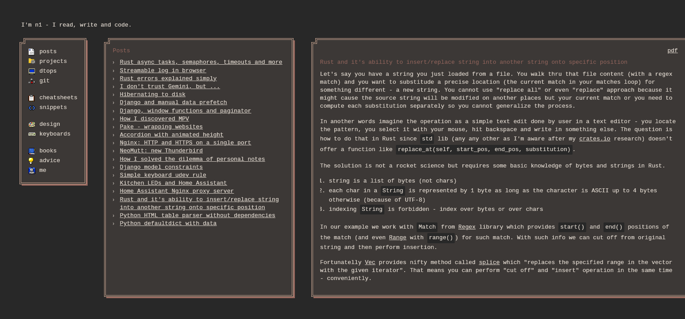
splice (489, 263)
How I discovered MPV (154, 119)
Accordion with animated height (172, 135)
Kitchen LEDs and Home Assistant (173, 183)
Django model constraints (161, 167)
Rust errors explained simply (168, 79)
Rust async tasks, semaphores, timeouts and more (201, 62)
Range (397, 238)
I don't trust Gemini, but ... (170, 87)
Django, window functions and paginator (185, 111)
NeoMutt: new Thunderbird (161, 151)
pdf (672, 51)
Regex (467, 227)
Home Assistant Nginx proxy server (177, 191)
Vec (370, 263)
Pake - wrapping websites (161, 127)
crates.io (594, 139)
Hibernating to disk (153, 95)
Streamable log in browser (163, 71)
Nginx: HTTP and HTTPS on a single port (185, 143)
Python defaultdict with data (168, 224)
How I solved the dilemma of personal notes (192, 159)
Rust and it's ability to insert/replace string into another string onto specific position (199, 204)
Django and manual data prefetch (173, 103)
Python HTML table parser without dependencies (197, 216)
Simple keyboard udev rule (163, 175)
